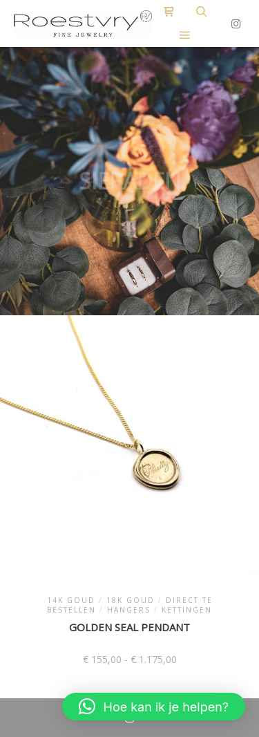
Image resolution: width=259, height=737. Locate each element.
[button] (153, 706)
